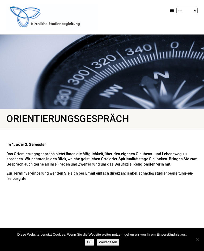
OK (89, 242)
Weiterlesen (108, 242)
